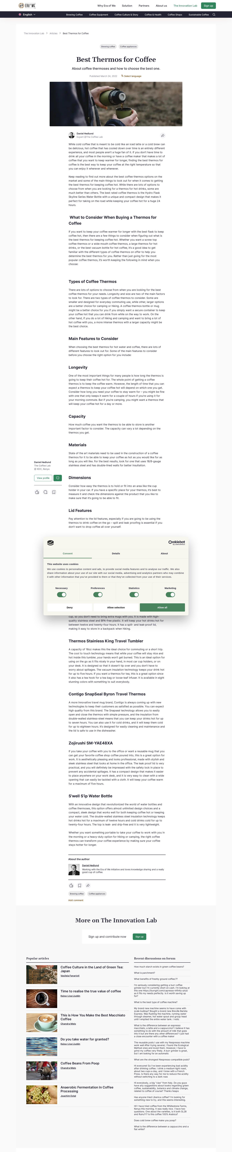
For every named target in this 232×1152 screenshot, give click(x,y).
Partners (144, 5)
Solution (127, 5)
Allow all (162, 607)
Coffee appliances (128, 46)
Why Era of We (106, 5)
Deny (70, 607)
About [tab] (164, 553)
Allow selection (116, 607)
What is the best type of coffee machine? (155, 1002)
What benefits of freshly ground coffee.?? (156, 978)
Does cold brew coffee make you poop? (155, 1120)
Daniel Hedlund (90, 865)
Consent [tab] (68, 553)
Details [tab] (116, 553)
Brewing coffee (108, 46)
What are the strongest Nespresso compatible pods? (162, 1059)
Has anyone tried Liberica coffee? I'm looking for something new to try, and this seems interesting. (160, 1098)
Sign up (208, 5)
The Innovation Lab (185, 5)
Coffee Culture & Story (126, 14)
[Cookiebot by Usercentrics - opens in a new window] (171, 542)
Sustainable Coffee (199, 14)
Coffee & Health (153, 14)
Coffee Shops (175, 14)
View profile (43, 478)
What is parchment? (144, 972)
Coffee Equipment (98, 14)
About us (161, 5)
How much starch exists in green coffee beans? (159, 966)
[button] (34, 14)
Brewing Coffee (74, 14)
